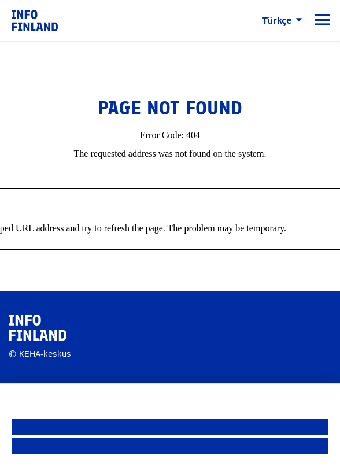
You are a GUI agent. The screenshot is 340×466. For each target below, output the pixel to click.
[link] (35, 19)
